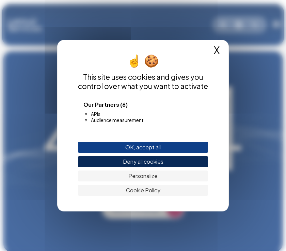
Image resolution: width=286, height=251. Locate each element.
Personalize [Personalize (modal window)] (143, 175)
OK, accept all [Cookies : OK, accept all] (143, 147)
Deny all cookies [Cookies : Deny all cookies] (143, 161)
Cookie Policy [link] (143, 190)
